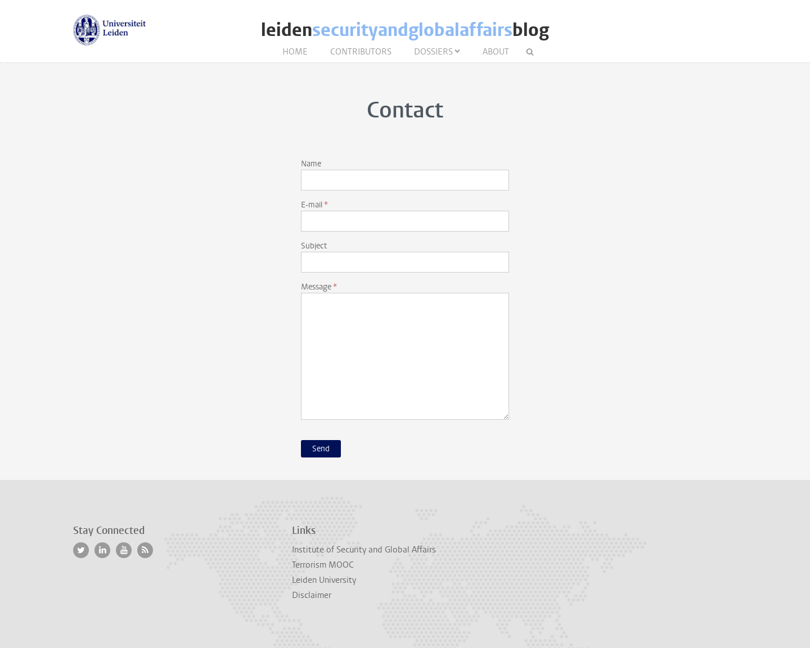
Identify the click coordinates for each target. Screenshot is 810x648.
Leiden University (324, 580)
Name (311, 163)
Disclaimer (311, 595)
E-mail (311, 205)
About (496, 51)
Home (295, 51)
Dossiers (433, 51)
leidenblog (405, 30)
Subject (314, 246)
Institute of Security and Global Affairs (364, 549)
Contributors (361, 51)
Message (316, 287)
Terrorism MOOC (323, 564)
